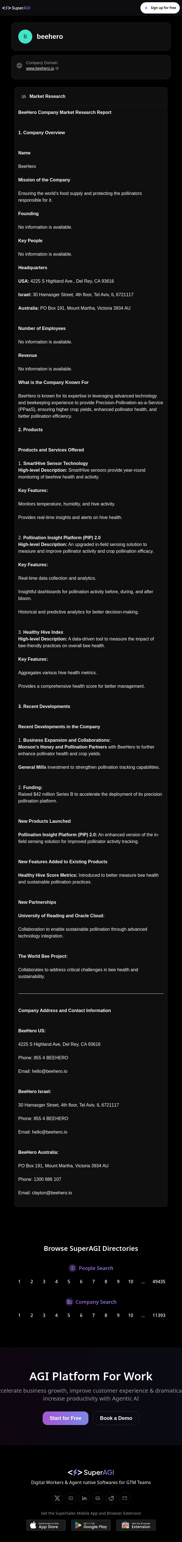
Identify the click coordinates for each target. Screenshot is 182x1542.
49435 (159, 1281)
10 (130, 1281)
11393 (159, 1315)
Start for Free (65, 1418)
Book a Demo (116, 1418)
